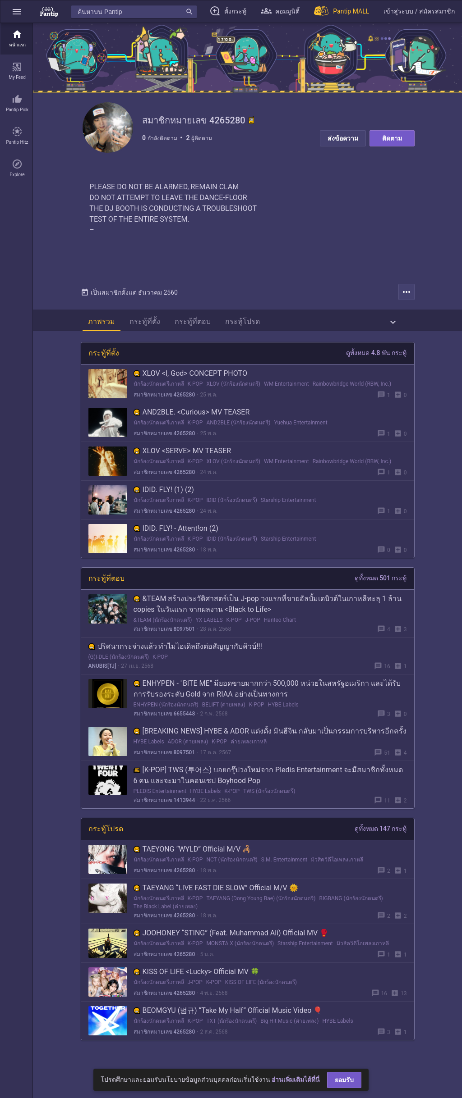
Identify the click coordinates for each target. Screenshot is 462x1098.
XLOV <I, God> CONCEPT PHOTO (190, 377)
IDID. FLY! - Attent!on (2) (176, 532)
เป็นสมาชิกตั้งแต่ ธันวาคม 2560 (129, 296)
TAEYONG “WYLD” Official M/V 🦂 (193, 852)
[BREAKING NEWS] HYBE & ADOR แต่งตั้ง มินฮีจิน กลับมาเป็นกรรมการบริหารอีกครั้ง (270, 734)
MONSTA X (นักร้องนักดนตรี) (240, 947)
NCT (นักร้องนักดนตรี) (231, 863)
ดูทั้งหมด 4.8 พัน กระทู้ (376, 356)
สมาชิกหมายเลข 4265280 (164, 398)
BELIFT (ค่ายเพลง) (223, 708)
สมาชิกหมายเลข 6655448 (164, 717)
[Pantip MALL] (341, 11)
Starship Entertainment (288, 504)
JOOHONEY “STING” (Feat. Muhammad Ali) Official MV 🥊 (231, 936)
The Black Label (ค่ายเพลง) (166, 910)
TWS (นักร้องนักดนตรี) (269, 795)
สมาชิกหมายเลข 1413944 (164, 804)
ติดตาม (392, 138)
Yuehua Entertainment (300, 426)
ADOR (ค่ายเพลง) (188, 745)
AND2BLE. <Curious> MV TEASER (192, 415)
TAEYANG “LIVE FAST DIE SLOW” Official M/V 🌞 (216, 891)
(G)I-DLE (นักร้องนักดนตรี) (118, 660)
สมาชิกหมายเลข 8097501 (164, 632)
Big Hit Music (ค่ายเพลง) (289, 1024)
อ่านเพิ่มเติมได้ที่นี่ (296, 1079)
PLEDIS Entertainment (160, 795)
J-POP (252, 623)
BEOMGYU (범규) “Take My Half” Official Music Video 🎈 (228, 1014)
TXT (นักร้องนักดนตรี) (231, 1024)
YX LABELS (209, 623)
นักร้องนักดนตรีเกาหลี (159, 387)
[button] (16, 11)
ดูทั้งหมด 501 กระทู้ (381, 582)
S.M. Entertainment (284, 863)
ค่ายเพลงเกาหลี (249, 745)
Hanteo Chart (280, 623)
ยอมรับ (344, 1080)
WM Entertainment (286, 387)
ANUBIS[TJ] (102, 669)
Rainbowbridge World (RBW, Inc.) (352, 387)
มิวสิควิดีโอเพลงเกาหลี (337, 863)
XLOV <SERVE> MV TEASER (182, 454)
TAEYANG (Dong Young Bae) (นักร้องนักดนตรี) (260, 902)
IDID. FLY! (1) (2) (164, 493)
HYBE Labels (283, 708)
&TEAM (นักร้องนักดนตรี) (163, 623)
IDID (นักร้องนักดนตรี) (231, 504)
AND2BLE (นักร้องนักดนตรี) (238, 426)
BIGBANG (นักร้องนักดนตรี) (351, 902)
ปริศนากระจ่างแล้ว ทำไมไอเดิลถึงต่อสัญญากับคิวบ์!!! (175, 650)
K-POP (195, 387)
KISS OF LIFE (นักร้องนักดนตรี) (261, 986)
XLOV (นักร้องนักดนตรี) (233, 387)
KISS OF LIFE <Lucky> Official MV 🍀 (196, 975)
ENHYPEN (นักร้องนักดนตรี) (166, 708)
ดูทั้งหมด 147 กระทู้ (381, 832)
